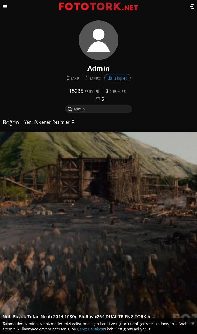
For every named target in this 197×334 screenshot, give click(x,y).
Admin (98, 68)
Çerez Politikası (90, 328)
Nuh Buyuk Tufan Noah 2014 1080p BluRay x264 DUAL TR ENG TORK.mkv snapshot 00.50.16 (79, 316)
